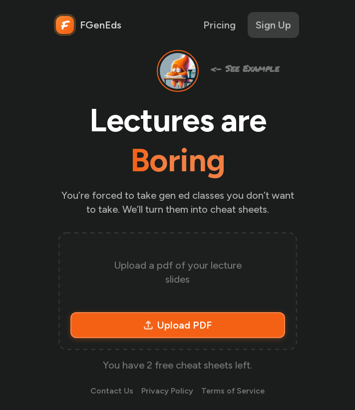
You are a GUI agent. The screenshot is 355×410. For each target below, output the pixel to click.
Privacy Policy (167, 391)
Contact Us (111, 391)
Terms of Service (233, 391)
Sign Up (273, 25)
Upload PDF (177, 325)
